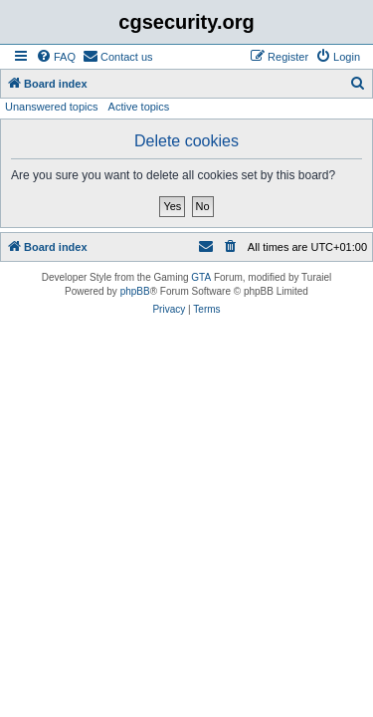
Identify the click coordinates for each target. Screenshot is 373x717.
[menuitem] (56, 57)
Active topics (139, 107)
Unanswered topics (51, 107)
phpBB (135, 291)
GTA (201, 277)
